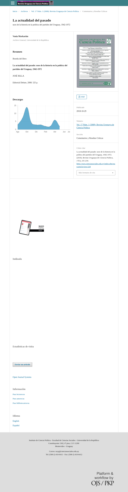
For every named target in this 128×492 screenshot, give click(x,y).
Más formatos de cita (87, 173)
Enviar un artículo (22, 364)
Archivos (24, 11)
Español (16, 425)
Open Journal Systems (22, 377)
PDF (83, 97)
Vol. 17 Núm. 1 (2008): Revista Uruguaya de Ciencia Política (55, 11)
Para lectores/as (19, 394)
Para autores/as (18, 399)
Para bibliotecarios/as (21, 403)
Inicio (15, 11)
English (16, 421)
